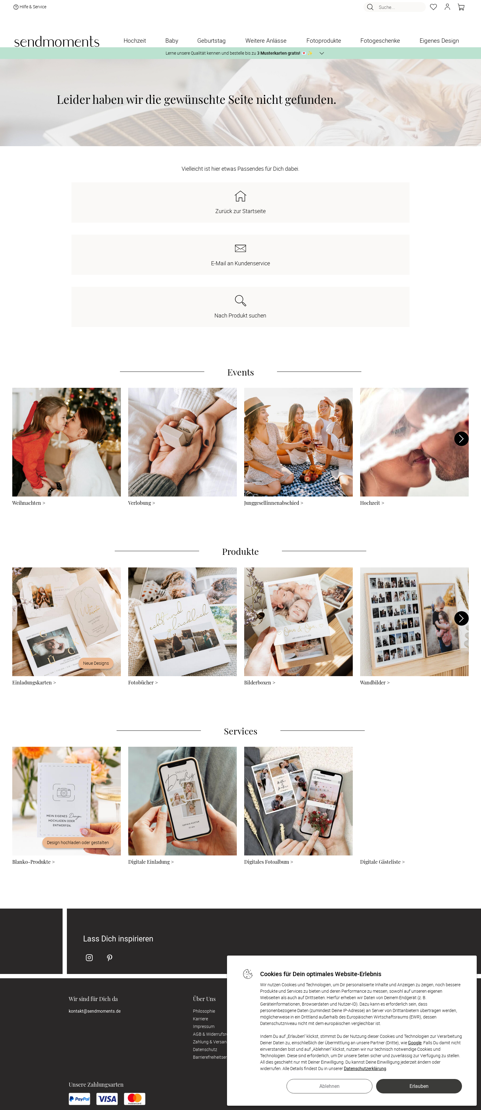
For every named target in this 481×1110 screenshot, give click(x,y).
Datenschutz (205, 945)
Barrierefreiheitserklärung (217, 953)
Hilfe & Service (29, 9)
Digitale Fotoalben (334, 914)
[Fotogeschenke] (380, 40)
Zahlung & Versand (211, 937)
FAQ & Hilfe (327, 930)
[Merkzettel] (433, 9)
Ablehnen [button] (329, 1086)
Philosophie (204, 906)
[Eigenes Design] (439, 40)
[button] (447, 9)
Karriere (200, 914)
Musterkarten (330, 906)
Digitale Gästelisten (335, 922)
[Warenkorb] (461, 9)
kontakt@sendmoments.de (95, 906)
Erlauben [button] (419, 1086)
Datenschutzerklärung (365, 1068)
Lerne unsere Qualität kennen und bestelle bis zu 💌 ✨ (239, 53)
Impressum (203, 922)
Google (414, 1043)
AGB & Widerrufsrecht (214, 930)
